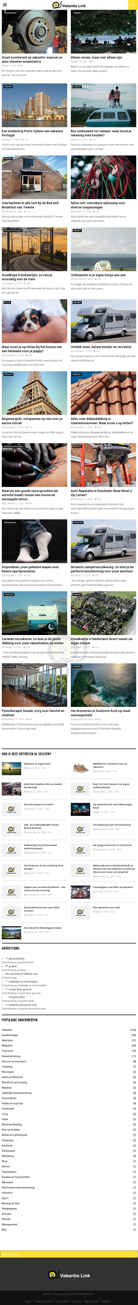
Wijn (4, 1229)
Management (9, 1224)
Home (28, 1301)
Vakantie (77, 13)
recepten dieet (17, 997)
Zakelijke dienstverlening (16, 1093)
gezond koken (17, 958)
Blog (75, 159)
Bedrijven (7, 1040)
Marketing (8, 1156)
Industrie (7, 1192)
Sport (5, 1198)
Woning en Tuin (11, 1203)
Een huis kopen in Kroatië (38, 804)
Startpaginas (9, 1208)
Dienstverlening (11, 1056)
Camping (7, 1066)
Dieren (7, 302)
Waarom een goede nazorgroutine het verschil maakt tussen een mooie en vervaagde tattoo (30, 495)
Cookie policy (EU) (43, 1301)
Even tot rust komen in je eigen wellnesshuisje (111, 785)
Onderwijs (8, 1140)
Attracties (7, 1182)
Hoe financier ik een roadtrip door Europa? (43, 867)
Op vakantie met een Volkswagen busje (112, 806)
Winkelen (77, 374)
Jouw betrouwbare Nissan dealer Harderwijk (43, 785)
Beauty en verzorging (13, 446)
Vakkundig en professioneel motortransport (40, 846)
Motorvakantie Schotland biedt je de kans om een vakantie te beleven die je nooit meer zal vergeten (114, 868)
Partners (77, 1301)
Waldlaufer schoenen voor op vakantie (110, 765)
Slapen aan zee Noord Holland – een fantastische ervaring (45, 888)
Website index (92, 1301)
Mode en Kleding (12, 1124)
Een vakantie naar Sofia (106, 907)
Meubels (7, 1087)
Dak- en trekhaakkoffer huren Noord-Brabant (41, 826)
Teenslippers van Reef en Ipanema (113, 887)
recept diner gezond (20, 989)
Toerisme (8, 374)
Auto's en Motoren (12, 1077)
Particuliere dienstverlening (18, 1187)
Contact (106, 1301)
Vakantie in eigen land (37, 764)
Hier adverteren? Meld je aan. (21, 973)
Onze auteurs (62, 1301)
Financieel (78, 523)
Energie (6, 1213)
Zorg (5, 1114)
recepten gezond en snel (23, 1004)
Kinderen (7, 1145)
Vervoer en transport (13, 230)
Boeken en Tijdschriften (16, 1177)
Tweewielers (9, 1171)
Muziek (6, 1219)
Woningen (8, 1071)
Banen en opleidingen (14, 1134)
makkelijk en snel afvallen (23, 981)
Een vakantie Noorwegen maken (43, 928)
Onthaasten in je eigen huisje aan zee (98, 275)
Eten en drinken (11, 1129)
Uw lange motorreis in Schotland (112, 845)
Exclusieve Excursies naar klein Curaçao (42, 909)
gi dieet (13, 966)
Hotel (5, 1119)
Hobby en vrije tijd (12, 1103)
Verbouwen (8, 1150)
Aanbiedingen (10, 13)
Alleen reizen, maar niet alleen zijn (96, 57)
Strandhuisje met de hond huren (112, 825)
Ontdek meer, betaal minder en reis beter (101, 347)
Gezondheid (9, 666)
